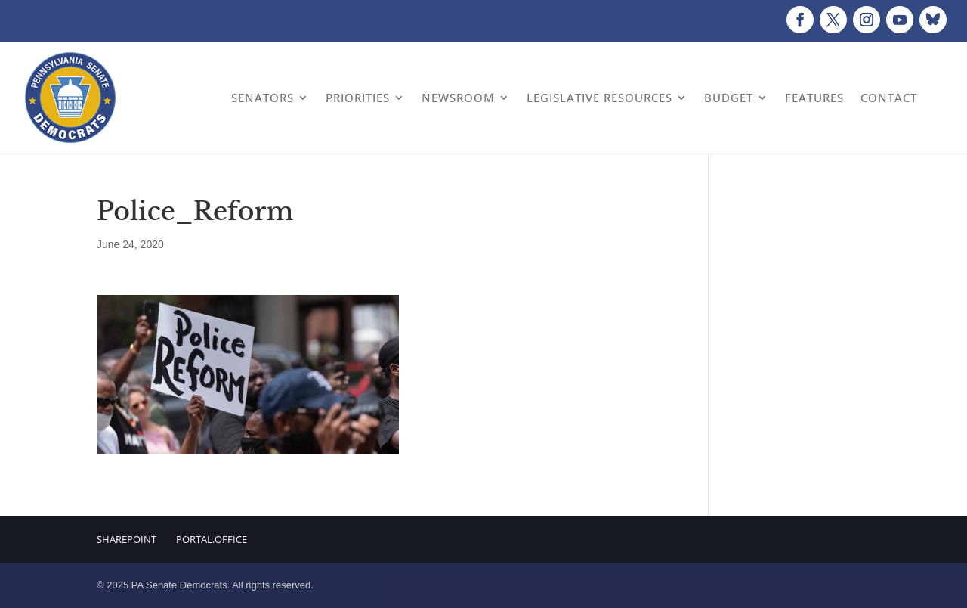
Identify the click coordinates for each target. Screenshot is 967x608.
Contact (888, 97)
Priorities (358, 97)
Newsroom (458, 97)
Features (814, 97)
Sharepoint (126, 539)
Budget (728, 97)
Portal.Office (211, 539)
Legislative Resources (599, 97)
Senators (262, 97)
